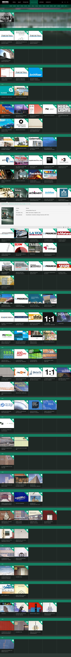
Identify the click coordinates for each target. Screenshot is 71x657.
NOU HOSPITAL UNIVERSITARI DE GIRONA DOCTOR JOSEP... (21, 343)
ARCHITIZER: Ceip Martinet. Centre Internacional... (49, 200)
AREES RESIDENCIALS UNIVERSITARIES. (5, 273)
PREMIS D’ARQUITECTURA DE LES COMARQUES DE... (49, 412)
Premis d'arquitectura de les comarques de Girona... (6, 504)
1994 (2, 545)
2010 (44, 6)
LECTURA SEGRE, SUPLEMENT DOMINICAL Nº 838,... (6, 130)
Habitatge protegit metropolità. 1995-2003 (34, 412)
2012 (36, 6)
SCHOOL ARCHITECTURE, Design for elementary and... (48, 182)
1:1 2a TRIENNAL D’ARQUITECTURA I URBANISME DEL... (49, 324)
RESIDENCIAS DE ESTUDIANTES (21, 97)
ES (65, 2)
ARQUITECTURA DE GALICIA (20, 129)
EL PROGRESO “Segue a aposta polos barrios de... (49, 240)
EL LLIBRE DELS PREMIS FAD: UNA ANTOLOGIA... (6, 430)
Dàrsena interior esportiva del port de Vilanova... (35, 379)
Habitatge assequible (20, 503)
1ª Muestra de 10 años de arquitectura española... (6, 633)
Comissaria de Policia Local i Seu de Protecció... (49, 255)
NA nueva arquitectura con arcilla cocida (6, 486)
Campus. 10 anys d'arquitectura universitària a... (19, 523)
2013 (33, 6)
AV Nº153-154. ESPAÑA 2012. (20, 180)
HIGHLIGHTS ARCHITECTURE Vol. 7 (63, 116)
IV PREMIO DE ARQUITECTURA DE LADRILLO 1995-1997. (21, 486)
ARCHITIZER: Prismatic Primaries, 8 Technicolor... (35, 79)
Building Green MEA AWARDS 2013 (21, 149)
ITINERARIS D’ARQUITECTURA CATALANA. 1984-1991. (21, 614)
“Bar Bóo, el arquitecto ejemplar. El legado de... (20, 79)
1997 (2, 490)
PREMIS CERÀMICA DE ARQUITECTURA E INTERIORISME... (34, 273)
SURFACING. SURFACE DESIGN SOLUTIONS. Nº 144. (21, 200)
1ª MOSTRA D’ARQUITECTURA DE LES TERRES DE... (6, 379)
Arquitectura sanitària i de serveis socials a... (6, 651)
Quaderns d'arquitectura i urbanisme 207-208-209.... (6, 541)
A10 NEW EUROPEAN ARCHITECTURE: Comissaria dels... (21, 361)
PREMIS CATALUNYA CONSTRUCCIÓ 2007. (33, 343)
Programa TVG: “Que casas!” (6, 97)
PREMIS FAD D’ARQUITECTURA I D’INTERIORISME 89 (35, 633)
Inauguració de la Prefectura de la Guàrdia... (63, 200)
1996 (2, 508)
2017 (18, 6)
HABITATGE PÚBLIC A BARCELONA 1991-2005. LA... (6, 361)
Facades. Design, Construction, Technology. (35, 181)
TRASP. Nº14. (3, 613)
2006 (58, 6)
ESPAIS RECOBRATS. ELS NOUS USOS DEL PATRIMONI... (21, 116)
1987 (2, 637)
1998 (2, 472)
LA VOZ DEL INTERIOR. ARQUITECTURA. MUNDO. (34, 240)
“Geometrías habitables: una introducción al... (21, 43)
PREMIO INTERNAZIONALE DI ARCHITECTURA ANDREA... (20, 596)
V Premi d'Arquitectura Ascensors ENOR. (6, 255)
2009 (47, 6)
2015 (25, 6)
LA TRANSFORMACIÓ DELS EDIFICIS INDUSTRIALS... (6, 61)
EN (67, 2)
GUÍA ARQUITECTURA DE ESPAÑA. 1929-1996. (48, 522)
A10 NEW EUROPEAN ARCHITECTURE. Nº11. (33, 361)
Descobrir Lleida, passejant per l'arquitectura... (63, 379)
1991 (2, 600)
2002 (2, 417)
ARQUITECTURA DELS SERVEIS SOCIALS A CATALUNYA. (49, 306)
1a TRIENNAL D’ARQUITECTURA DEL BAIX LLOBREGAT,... (49, 379)
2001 (2, 435)
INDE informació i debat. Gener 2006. (48, 361)
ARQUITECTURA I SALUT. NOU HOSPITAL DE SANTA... (21, 541)
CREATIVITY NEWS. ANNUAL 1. (35, 613)
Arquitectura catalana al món (6, 394)
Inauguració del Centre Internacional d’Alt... (63, 167)
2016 (22, 6)
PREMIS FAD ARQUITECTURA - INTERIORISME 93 (21, 559)
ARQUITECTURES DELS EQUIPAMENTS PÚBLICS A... (20, 273)
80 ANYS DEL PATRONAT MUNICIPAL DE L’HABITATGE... (35, 306)
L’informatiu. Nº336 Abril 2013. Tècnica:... (34, 149)
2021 (14, 6)
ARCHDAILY (3, 166)
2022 (11, 6)
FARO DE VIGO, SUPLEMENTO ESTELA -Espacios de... (35, 324)
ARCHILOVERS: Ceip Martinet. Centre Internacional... (35, 200)
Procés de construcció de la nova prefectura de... (21, 240)
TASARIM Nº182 (61, 323)
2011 (40, 6)
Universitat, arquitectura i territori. (6, 449)
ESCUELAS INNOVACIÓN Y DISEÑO (5, 116)
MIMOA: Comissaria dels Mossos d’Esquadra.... (5, 343)
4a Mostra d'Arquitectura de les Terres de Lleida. (35, 130)
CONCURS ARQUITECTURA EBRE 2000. (21, 449)
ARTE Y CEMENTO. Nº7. (5, 595)
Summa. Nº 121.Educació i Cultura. (6, 181)
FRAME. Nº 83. (3, 199)
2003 (2, 398)
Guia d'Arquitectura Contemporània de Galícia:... (49, 149)
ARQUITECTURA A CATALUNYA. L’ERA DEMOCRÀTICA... (6, 522)
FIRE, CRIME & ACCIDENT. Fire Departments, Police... (21, 167)
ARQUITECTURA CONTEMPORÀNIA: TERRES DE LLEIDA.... (35, 486)
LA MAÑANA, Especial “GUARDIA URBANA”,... (62, 240)
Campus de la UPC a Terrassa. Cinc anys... (34, 522)
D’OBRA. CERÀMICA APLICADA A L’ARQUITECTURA (6, 79)
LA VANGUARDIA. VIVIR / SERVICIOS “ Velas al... (20, 324)
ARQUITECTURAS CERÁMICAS (49, 115)
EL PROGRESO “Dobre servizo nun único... (49, 273)
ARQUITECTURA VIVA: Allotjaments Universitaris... (33, 167)
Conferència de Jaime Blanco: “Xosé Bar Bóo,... (6, 24)
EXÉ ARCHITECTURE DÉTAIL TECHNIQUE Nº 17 (34, 116)
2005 (62, 6)
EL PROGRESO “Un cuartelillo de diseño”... (20, 306)
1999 (2, 453)
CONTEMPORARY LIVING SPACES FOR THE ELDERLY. (6, 306)
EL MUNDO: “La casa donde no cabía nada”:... (6, 324)
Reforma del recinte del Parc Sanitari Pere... (6, 412)
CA (62, 2)
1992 (2, 582)
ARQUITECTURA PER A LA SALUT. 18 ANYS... (5, 287)
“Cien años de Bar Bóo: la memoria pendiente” (35, 43)
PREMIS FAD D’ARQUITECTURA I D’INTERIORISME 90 (49, 614)
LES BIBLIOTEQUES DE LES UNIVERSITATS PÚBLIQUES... (6, 578)
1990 (2, 619)
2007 (55, 6)
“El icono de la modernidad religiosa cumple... (6, 43)
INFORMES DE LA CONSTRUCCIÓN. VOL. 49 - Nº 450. (35, 504)
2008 (51, 6)
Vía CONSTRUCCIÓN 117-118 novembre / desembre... (6, 149)
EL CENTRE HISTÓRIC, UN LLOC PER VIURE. (6, 467)
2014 (29, 6)
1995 (2, 527)
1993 (2, 564)
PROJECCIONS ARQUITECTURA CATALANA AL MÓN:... (21, 379)
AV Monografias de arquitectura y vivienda (6, 559)
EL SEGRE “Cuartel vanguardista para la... (62, 273)
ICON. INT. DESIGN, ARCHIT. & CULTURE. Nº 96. (21, 255)
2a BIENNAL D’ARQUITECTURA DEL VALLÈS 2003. (21, 412)
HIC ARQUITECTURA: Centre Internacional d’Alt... (49, 167)
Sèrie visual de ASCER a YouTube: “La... (5, 240)
